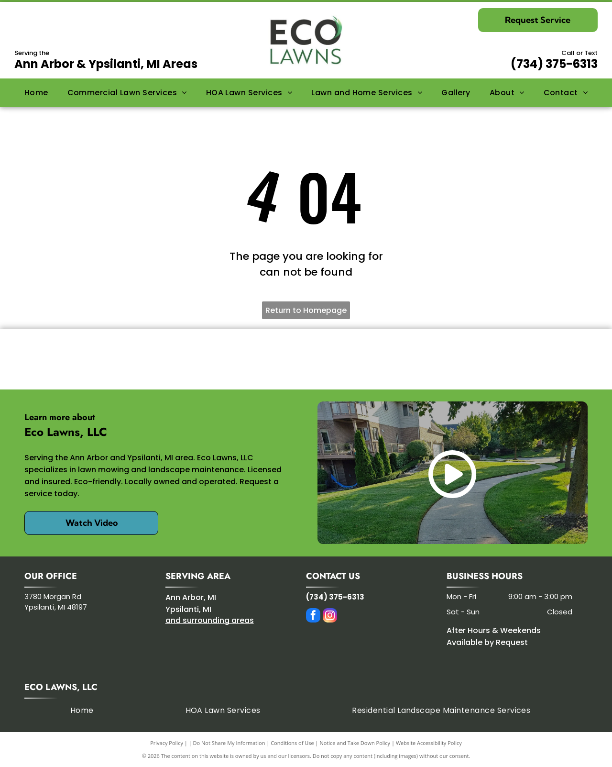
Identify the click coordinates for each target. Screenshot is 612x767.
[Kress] (165, 359)
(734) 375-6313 (554, 64)
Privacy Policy (166, 742)
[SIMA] (447, 359)
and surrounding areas (209, 620)
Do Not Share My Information (229, 742)
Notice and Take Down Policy (355, 742)
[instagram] (330, 616)
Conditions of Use (292, 742)
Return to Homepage (306, 310)
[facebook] (313, 616)
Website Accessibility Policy (429, 742)
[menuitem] (36, 93)
